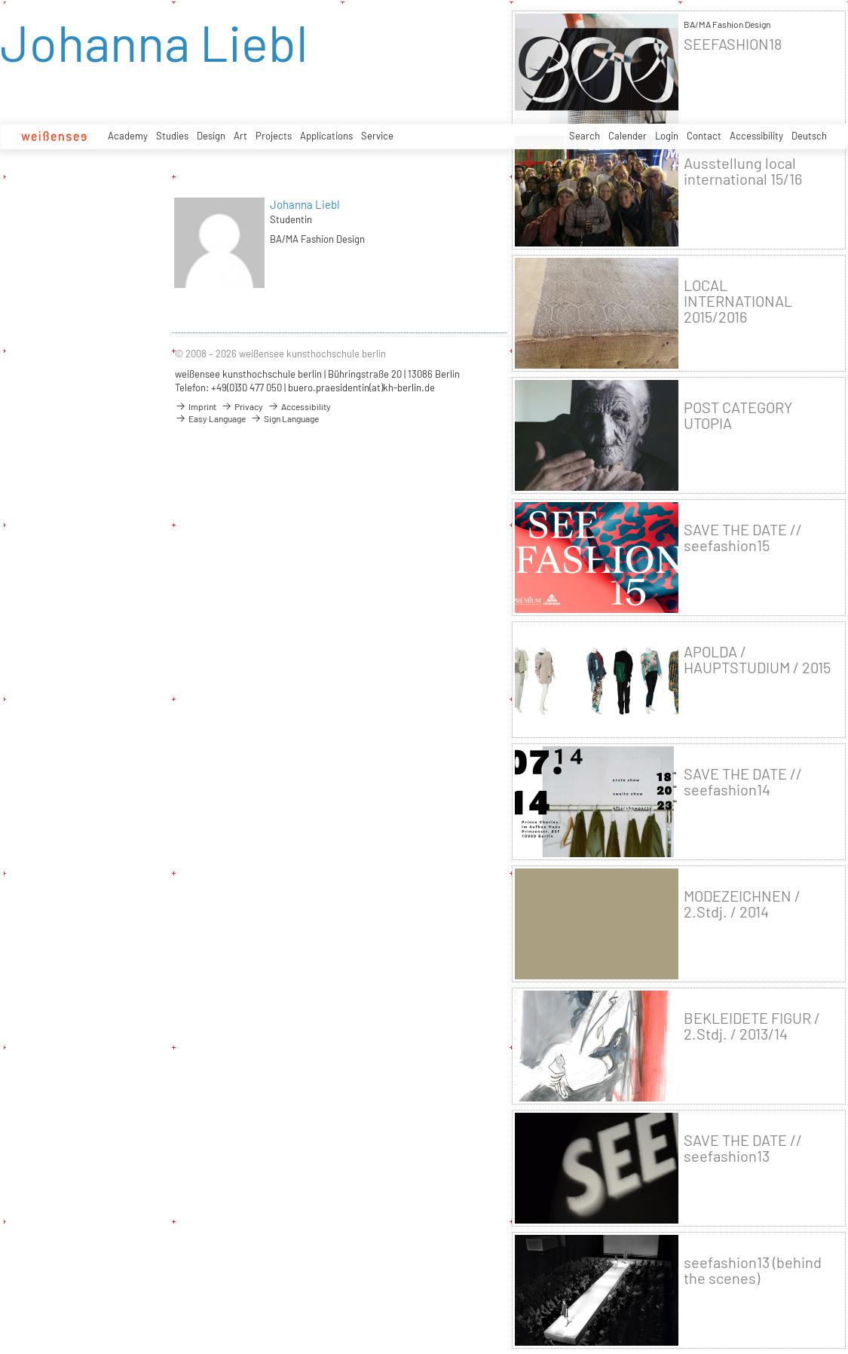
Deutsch (809, 136)
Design (211, 136)
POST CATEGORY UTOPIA (738, 415)
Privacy (242, 406)
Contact (704, 136)
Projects (274, 136)
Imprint (195, 406)
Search (584, 136)
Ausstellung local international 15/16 (743, 171)
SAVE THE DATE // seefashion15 (743, 537)
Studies (172, 136)
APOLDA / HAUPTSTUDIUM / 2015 (757, 659)
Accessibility (756, 136)
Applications (326, 136)
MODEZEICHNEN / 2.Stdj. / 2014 (742, 904)
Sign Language (284, 418)
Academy (128, 136)
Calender (627, 136)
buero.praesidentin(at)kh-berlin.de (361, 387)
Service (377, 136)
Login (666, 136)
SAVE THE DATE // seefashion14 (743, 782)
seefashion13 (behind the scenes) (753, 1270)
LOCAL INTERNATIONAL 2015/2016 (738, 301)
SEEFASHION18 (733, 44)
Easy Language (210, 418)
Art (240, 136)
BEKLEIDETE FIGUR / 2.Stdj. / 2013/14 (752, 1026)
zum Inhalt (0, 0)
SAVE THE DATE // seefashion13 (743, 1148)
